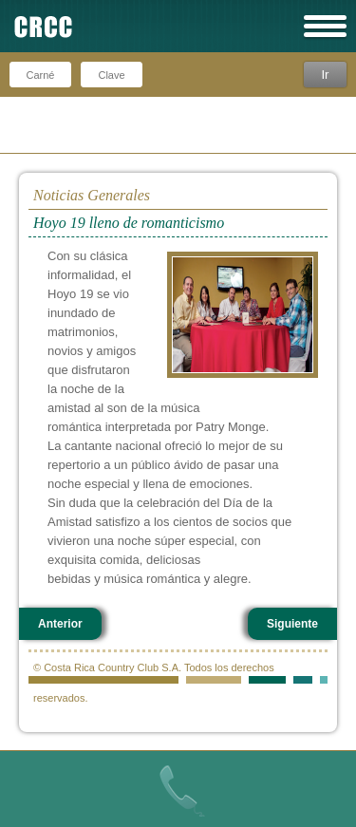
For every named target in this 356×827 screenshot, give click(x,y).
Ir (324, 74)
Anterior (60, 623)
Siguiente (292, 623)
